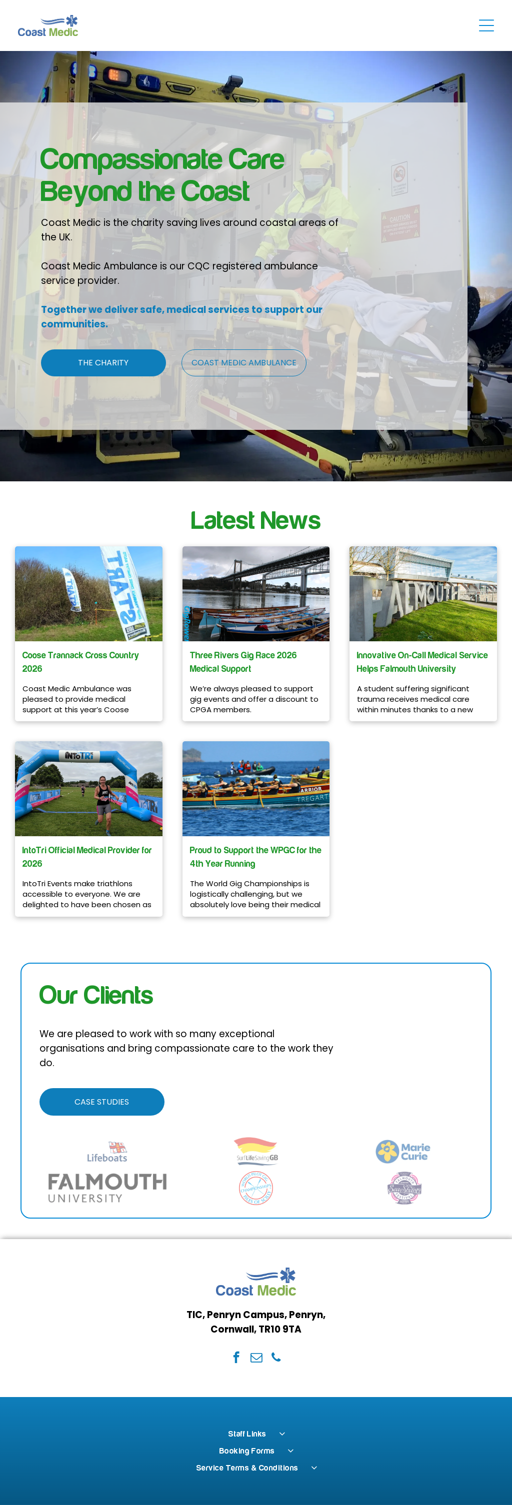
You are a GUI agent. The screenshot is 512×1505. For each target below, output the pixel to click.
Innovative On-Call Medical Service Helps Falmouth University (422, 662)
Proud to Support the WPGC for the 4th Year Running (256, 857)
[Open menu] (486, 25)
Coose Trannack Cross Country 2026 (81, 662)
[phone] (276, 1359)
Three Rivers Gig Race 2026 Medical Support (243, 662)
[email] (256, 1359)
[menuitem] (256, 1434)
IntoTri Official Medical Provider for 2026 (87, 857)
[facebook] (236, 1359)
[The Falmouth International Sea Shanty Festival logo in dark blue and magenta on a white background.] (405, 1188)
